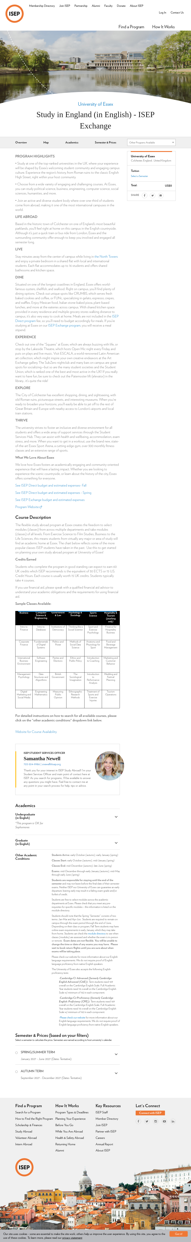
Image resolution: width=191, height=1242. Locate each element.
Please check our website (72, 1017)
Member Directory (107, 1118)
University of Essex (95, 104)
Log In (162, 12)
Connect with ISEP (150, 1113)
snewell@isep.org (51, 764)
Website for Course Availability (36, 732)
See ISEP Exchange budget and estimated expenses (50, 500)
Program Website (28, 507)
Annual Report (104, 1144)
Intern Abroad (23, 1144)
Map (46, 142)
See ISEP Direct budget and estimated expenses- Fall (50, 485)
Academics (71, 142)
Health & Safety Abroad (69, 1138)
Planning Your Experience (70, 1118)
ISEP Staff (102, 1112)
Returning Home (65, 1144)
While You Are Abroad (69, 1131)
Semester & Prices (105, 142)
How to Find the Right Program (34, 1118)
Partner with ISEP (106, 1131)
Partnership (80, 5)
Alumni (96, 5)
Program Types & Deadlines (71, 1112)
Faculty (108, 5)
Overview (21, 142)
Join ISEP (64, 5)
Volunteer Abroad (26, 1138)
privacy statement (72, 1237)
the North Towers (106, 256)
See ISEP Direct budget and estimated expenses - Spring (53, 493)
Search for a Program (28, 1112)
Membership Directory (42, 5)
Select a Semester (139, 176)
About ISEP (136, 5)
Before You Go (64, 1125)
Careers (100, 1138)
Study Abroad (23, 1131)
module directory (97, 933)
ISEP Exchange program (64, 325)
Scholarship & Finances (28, 1125)
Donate (121, 5)
